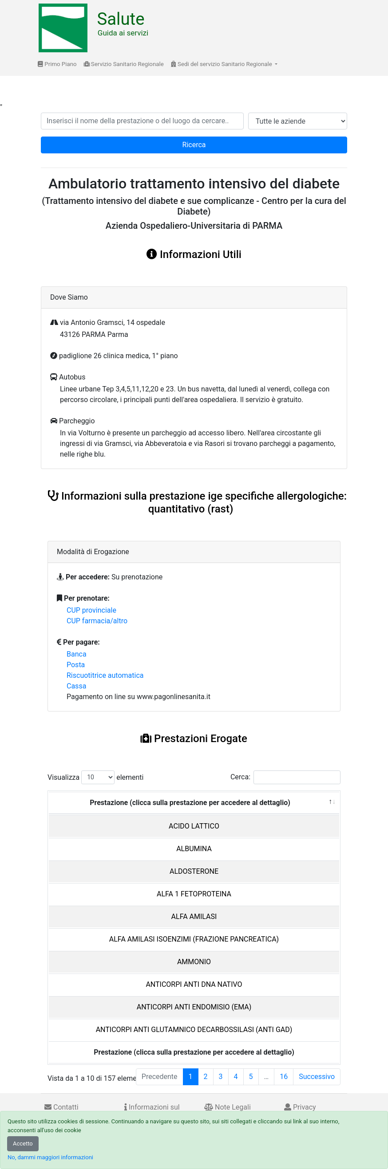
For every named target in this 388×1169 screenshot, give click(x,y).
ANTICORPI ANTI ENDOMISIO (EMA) (194, 1007)
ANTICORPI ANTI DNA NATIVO (194, 984)
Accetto (23, 1143)
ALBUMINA (194, 848)
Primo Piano (57, 64)
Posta (76, 665)
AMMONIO (194, 962)
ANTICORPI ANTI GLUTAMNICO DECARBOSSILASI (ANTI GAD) (194, 1029)
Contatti (61, 1107)
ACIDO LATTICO (194, 826)
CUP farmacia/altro (97, 621)
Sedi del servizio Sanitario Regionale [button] (222, 64)
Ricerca (194, 145)
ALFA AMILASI (194, 916)
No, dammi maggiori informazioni (50, 1157)
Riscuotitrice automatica (105, 675)
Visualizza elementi (96, 777)
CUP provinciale (91, 610)
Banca (77, 654)
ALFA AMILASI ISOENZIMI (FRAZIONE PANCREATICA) (194, 939)
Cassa (76, 686)
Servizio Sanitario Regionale (124, 64)
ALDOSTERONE (194, 871)
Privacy (300, 1107)
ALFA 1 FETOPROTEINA (194, 894)
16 (284, 1076)
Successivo (317, 1076)
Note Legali (227, 1107)
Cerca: (285, 777)
